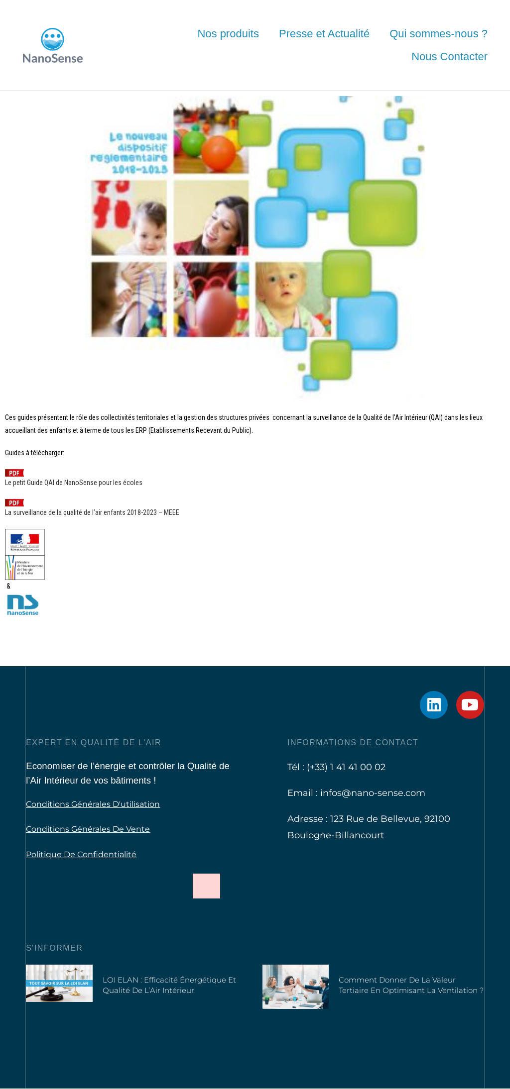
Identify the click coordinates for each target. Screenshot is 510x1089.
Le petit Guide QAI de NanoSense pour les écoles (73, 483)
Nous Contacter (449, 56)
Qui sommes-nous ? (438, 33)
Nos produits (228, 33)
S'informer (54, 948)
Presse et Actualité (324, 33)
